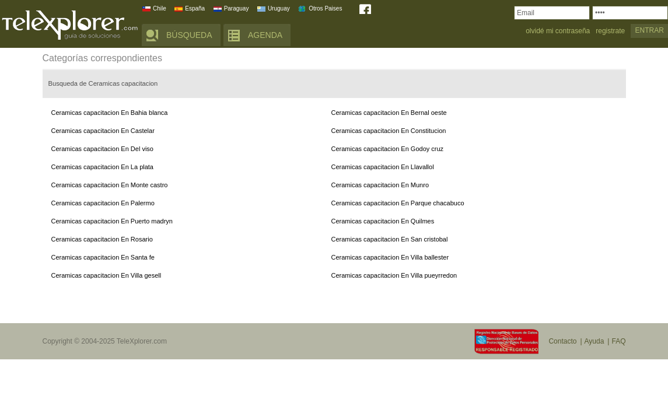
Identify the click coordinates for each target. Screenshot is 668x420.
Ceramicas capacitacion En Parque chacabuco (397, 203)
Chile (159, 8)
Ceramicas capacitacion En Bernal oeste (389, 112)
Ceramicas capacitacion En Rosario (102, 239)
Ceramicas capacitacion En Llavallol (382, 166)
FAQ (618, 341)
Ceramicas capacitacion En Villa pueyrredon (394, 275)
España (195, 8)
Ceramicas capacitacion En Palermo (103, 203)
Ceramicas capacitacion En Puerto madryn (112, 221)
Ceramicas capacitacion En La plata (102, 166)
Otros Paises (325, 8)
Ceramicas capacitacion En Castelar (103, 130)
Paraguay (236, 8)
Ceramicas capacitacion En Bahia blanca (109, 112)
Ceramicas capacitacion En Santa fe (103, 257)
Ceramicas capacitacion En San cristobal (389, 239)
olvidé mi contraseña (558, 31)
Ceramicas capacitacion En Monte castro (109, 184)
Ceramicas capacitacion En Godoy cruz (387, 148)
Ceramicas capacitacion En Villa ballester (390, 257)
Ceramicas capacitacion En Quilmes (383, 221)
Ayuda (594, 341)
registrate (610, 31)
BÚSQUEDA (189, 35)
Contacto (562, 341)
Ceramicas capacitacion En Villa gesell (106, 275)
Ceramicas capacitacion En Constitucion (388, 130)
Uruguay (279, 8)
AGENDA (265, 35)
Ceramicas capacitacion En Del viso (102, 148)
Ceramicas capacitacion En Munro (380, 184)
